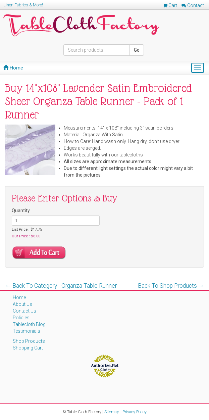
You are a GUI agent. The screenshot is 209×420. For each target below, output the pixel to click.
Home (13, 68)
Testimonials (26, 331)
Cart (170, 5)
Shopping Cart (28, 348)
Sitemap (111, 411)
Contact (192, 5)
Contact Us (24, 311)
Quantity (21, 210)
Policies (21, 317)
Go (137, 50)
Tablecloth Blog (29, 324)
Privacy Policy (134, 411)
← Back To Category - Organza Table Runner (61, 285)
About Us (22, 304)
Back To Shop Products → (171, 285)
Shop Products (29, 341)
